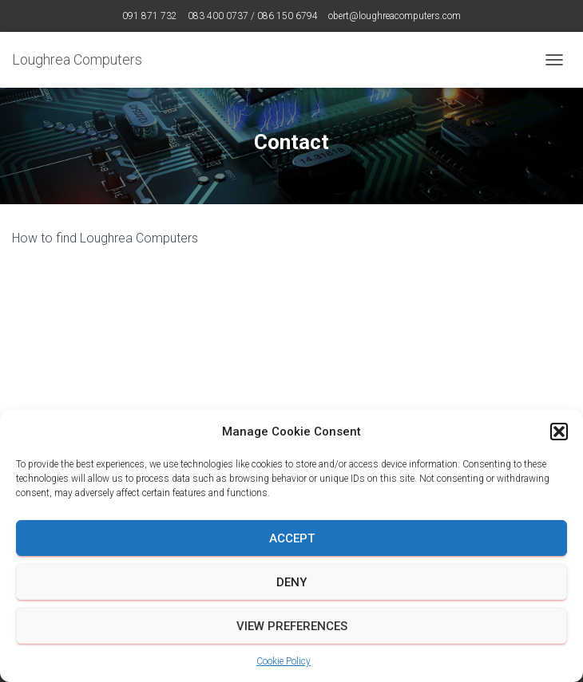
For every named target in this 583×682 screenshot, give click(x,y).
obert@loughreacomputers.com (394, 16)
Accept (292, 538)
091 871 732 (149, 16)
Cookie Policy (283, 661)
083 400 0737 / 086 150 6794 (253, 16)
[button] (559, 432)
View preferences (291, 626)
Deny (291, 582)
